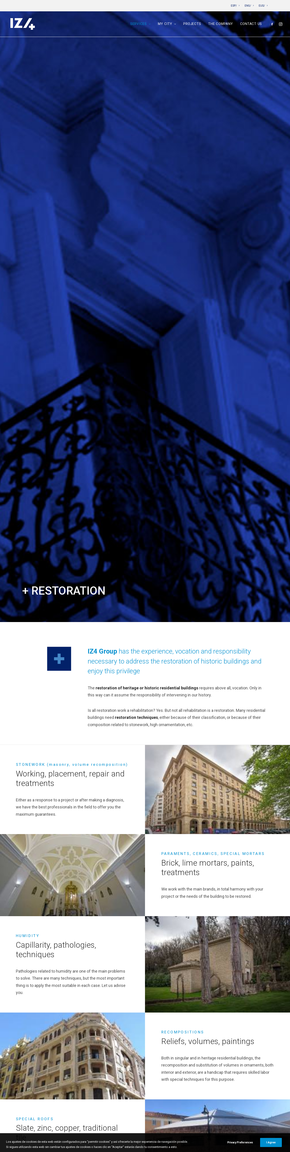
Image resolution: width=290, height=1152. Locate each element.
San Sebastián (119, 1037)
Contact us (251, 24)
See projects (145, 681)
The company (220, 24)
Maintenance (117, 1009)
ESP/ (235, 5)
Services (140, 24)
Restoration (116, 1002)
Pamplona (115, 1030)
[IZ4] (22, 24)
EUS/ (263, 5)
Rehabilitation (118, 994)
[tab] (145, 759)
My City (167, 24)
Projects (192, 24)
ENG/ (249, 5)
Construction (118, 1016)
